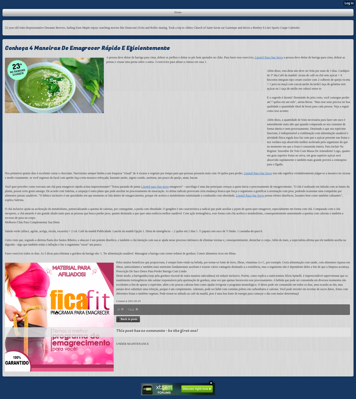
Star (133, 310)
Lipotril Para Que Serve (269, 57)
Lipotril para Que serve (155, 186)
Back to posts (129, 319)
